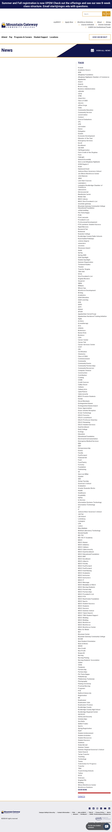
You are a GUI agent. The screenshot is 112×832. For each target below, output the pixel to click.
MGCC (80, 540)
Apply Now (69, 22)
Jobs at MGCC (82, 812)
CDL (79, 349)
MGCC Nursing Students (86, 587)
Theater (81, 267)
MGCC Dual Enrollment (86, 552)
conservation (82, 115)
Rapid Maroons (83, 227)
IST (79, 507)
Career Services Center (86, 344)
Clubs (80, 108)
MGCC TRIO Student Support (88, 615)
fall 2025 (81, 148)
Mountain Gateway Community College (91, 636)
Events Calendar (104, 25)
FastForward (82, 455)
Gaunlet (80, 476)
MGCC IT (81, 580)
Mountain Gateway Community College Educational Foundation (91, 207)
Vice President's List (85, 276)
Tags (81, 62)
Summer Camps (83, 747)
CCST (80, 347)
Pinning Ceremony (84, 684)
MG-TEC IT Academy (85, 538)
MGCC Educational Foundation (88, 554)
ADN (79, 72)
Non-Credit (82, 648)
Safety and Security (85, 717)
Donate (80, 134)
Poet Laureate (83, 217)
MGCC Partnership (84, 589)
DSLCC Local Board (85, 417)
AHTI (79, 307)
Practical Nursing (84, 686)
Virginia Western (84, 279)
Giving (108, 22)
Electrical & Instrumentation (88, 439)
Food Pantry (82, 462)
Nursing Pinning (83, 658)
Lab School (82, 516)
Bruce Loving (82, 86)
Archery (81, 321)
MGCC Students (83, 606)
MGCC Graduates (84, 573)
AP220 (80, 312)
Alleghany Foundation (85, 75)
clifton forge (82, 105)
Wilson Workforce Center (87, 785)
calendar (81, 91)
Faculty (80, 453)
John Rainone (82, 176)
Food (79, 460)
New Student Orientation (86, 641)
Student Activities (84, 735)
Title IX (91, 812)
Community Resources (86, 368)
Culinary (81, 387)
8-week (80, 68)
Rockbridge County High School (89, 709)
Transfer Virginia (84, 269)
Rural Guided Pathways (86, 239)
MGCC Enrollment (84, 559)
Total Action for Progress (87, 764)
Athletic (80, 328)
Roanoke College (84, 234)
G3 (79, 472)
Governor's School (84, 483)
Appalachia (82, 79)
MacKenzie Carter (84, 194)
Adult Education (83, 297)
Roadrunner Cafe (84, 702)
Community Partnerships (87, 366)
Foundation (82, 467)
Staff (80, 731)
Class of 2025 (83, 101)
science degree (83, 241)
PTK (79, 691)
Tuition (80, 773)
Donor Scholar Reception (87, 410)
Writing (80, 293)
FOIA (73, 812)
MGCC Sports (82, 601)
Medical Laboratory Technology (89, 531)
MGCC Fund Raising (85, 571)
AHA (79, 302)
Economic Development (86, 136)
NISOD (80, 646)
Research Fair (83, 229)
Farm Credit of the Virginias (88, 152)
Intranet (75, 814)
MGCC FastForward (85, 566)
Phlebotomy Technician (86, 679)
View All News (101, 50)
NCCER (80, 639)
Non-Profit (81, 651)
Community (82, 361)
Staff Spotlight (83, 257)
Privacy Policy (100, 812)
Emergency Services (85, 141)
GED (79, 479)
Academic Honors (84, 70)
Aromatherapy (83, 323)
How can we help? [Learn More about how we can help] (100, 37)
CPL (79, 122)
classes (80, 103)
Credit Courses (83, 382)
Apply (80, 319)
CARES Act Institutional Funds (99, 27)
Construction (82, 373)
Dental (80, 399)
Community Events (84, 363)
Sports (80, 726)
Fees (79, 155)
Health (80, 490)
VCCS (80, 775)
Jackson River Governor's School (90, 512)
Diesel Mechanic (84, 401)
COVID (80, 380)
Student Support (41, 37)
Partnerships (82, 672)
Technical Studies (84, 264)
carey (80, 93)
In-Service (81, 500)
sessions (81, 246)
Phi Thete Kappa (84, 674)
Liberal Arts (82, 190)
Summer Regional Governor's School (91, 750)
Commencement (84, 359)
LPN (79, 523)
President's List (83, 220)
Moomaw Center (84, 634)
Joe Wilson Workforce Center (88, 174)
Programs (81, 688)
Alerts (109, 812)
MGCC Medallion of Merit (87, 585)
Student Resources (85, 738)
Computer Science (84, 370)
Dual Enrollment (83, 427)
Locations (54, 37)
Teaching (81, 757)
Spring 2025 (82, 255)
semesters (82, 243)
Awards (80, 84)
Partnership (82, 669)
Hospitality (81, 495)
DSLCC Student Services (86, 425)
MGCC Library (83, 199)
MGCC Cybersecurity (85, 549)
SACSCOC (81, 714)
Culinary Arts (82, 389)
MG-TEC (81, 535)
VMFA (80, 283)
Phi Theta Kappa (83, 213)
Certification (82, 352)
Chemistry (81, 354)
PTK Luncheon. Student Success (89, 224)
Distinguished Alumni (85, 403)
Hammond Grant (83, 169)
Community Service (85, 112)
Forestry (81, 465)
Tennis (80, 761)
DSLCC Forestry (83, 415)
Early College (82, 429)
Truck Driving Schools (86, 771)
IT (78, 509)
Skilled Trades (83, 724)
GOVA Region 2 (83, 164)
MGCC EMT (82, 556)
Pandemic (81, 667)
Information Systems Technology (90, 502)
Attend (4, 37)
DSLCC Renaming (84, 422)
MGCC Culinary (83, 547)
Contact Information (63, 812)
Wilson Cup (82, 288)
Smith (80, 250)
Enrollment (82, 145)
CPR (79, 124)
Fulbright (81, 157)
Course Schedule (87, 25)
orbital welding (83, 210)
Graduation (82, 486)
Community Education (85, 110)
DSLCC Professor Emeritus (87, 420)
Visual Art (81, 281)
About (99, 22)
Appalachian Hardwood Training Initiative (92, 316)
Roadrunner (82, 700)
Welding (81, 782)
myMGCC (57, 22)
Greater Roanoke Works (86, 488)
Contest (81, 117)
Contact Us (81, 796)
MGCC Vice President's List (87, 201)
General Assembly (84, 159)
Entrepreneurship (84, 448)
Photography (82, 681)
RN (79, 698)
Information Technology (86, 505)
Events (80, 450)
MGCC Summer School (86, 611)
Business (81, 335)
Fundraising (82, 469)
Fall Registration (84, 150)
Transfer (81, 766)
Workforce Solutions (85, 22)
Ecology (81, 432)
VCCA (80, 274)
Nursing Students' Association (88, 660)
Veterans (81, 778)
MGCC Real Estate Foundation (88, 599)
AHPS (80, 304)
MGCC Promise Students (87, 396)
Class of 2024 (83, 356)
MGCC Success (83, 608)
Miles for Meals (83, 629)
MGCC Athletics (83, 545)
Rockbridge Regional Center (88, 712)
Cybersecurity (83, 394)
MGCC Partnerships (85, 592)
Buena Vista (82, 333)
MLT (79, 632)
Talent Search (83, 752)
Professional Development (87, 222)
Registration (82, 695)
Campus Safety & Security (47, 812)
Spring (80, 253)
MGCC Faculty (83, 563)
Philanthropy (82, 677)
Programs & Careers (23, 37)
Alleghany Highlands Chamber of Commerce (93, 77)
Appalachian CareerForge (87, 314)
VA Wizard (83, 814)
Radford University (84, 693)
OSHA (80, 665)
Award (80, 82)
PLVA (79, 215)
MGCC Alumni (82, 542)
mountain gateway (84, 204)
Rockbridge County (84, 707)
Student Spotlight (84, 260)
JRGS (80, 178)
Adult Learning (83, 300)
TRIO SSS (81, 271)
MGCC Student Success (86, 604)
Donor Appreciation (85, 408)
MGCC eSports (83, 561)
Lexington (81, 521)
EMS (79, 443)
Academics (82, 295)
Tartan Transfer (83, 754)
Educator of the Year (85, 138)
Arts (79, 326)
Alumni (80, 309)
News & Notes (83, 644)
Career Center (83, 340)
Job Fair (81, 514)
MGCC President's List (86, 594)
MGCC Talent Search (85, 613)
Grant (80, 166)
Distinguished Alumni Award (88, 406)
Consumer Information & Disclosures (99, 822)
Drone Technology (84, 413)
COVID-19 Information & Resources (100, 814)
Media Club (82, 197)
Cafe (79, 337)
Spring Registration (85, 728)
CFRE (80, 96)
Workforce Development (87, 290)
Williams (81, 286)
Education (81, 434)
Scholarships (82, 719)
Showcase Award (84, 248)
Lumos (80, 526)
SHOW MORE (82, 790)
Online (80, 662)
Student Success (84, 740)
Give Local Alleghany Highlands (89, 162)
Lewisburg (81, 519)
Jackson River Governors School (89, 171)
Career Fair (82, 342)
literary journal (83, 192)
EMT (79, 446)
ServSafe (81, 721)
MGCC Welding (83, 618)
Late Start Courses (85, 181)
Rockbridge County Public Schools (90, 236)
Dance (80, 129)
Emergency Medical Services (88, 441)
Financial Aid (82, 458)
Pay (10, 37)
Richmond (81, 231)
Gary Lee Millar (83, 474)
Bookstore (82, 330)
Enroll (80, 143)
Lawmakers (82, 183)
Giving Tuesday (83, 481)
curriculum (82, 126)
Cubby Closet (82, 385)
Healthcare (82, 493)
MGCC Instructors (84, 578)
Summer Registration (85, 262)
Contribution (82, 375)
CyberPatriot (82, 392)
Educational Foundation (86, 436)
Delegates (81, 131)
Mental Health (83, 533)
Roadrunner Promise (85, 705)
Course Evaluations (85, 119)
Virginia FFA (82, 780)
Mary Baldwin (82, 528)
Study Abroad (82, 745)
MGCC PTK (82, 596)
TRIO (79, 768)
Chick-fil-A (81, 98)
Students (81, 742)
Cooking (81, 377)
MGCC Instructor (84, 575)
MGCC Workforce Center (87, 627)
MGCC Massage (83, 582)
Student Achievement (85, 733)
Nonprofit (81, 653)
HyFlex (80, 498)
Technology (82, 759)
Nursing (80, 655)
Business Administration (86, 89)
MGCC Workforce (84, 622)
